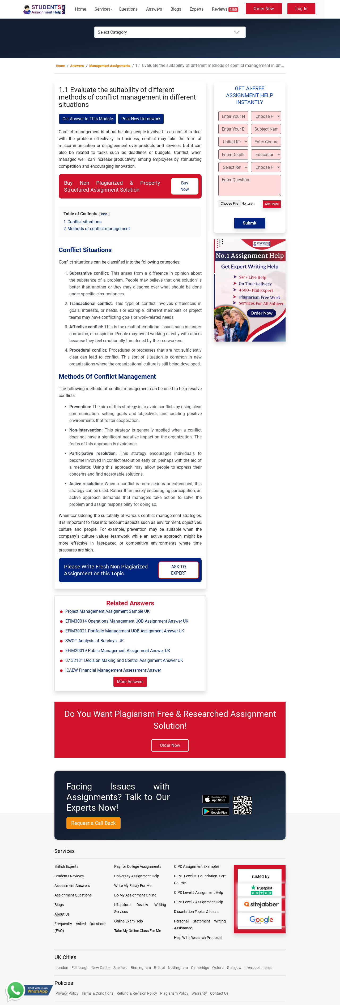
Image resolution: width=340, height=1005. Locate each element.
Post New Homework (140, 118)
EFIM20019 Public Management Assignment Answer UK (117, 650)
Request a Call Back (93, 823)
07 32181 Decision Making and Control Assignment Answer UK (124, 660)
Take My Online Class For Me (137, 931)
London (62, 967)
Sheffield (120, 967)
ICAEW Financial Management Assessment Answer (113, 670)
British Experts (66, 866)
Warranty (199, 993)
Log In (301, 8)
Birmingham (141, 967)
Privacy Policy (67, 993)
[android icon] (215, 811)
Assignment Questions (73, 895)
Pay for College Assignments (137, 866)
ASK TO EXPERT (178, 570)
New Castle (101, 967)
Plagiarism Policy (174, 993)
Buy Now (184, 186)
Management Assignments (109, 66)
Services (102, 9)
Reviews (225, 9)
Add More (272, 204)
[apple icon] (215, 799)
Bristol (159, 967)
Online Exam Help (128, 921)
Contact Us (219, 993)
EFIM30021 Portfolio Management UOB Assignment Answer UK (124, 630)
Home (80, 9)
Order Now (264, 8)
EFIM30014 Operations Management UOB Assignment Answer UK (126, 621)
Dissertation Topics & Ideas (196, 911)
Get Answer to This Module (87, 118)
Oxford (218, 967)
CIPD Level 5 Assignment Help (198, 892)
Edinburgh (79, 967)
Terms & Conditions (97, 993)
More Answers (130, 681)
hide (104, 214)
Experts (196, 9)
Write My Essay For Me (132, 885)
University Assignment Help (136, 876)
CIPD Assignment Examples (196, 866)
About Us (62, 914)
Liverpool (252, 967)
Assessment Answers (72, 885)
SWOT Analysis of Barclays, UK (94, 640)
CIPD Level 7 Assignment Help (198, 902)
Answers (154, 9)
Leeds (267, 967)
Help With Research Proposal (198, 937)
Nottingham (178, 967)
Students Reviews (69, 876)
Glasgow (234, 967)
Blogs (176, 9)
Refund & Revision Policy (137, 993)
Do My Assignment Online (135, 895)
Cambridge (200, 967)
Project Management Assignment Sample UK (107, 611)
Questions (128, 9)
